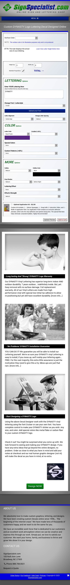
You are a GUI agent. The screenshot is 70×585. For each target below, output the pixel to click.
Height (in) (12, 64)
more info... (57, 296)
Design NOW (35, 486)
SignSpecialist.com (35, 578)
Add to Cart (62, 220)
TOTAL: (37, 70)
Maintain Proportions (15, 70)
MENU (35, 18)
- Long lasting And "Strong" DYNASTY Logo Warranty (28, 276)
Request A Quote (11, 568)
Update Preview (49, 220)
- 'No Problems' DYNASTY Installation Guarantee (28, 346)
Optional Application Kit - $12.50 (24, 204)
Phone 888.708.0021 (14, 564)
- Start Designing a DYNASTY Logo (20, 416)
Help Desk (35, 575)
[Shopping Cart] (68, 576)
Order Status (14, 575)
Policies (43, 575)
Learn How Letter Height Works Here (48, 49)
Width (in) (30, 64)
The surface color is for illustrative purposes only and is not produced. (32, 42)
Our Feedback (25, 575)
